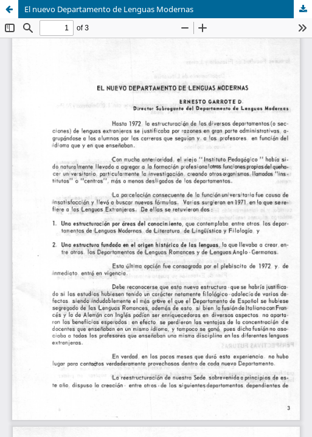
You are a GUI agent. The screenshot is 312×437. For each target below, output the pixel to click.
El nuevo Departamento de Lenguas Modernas (108, 9)
